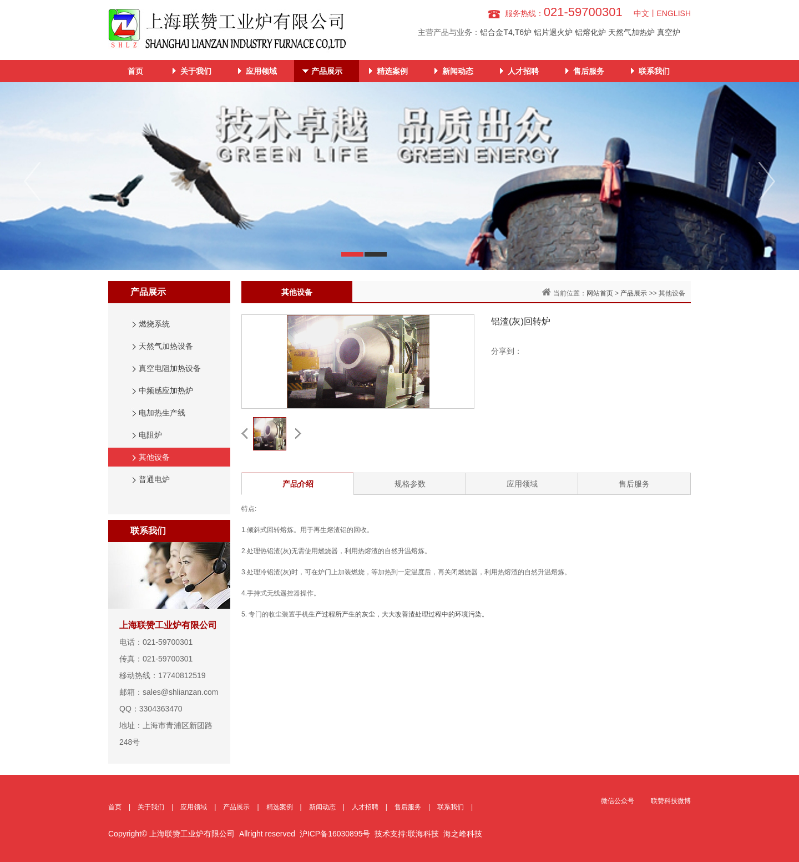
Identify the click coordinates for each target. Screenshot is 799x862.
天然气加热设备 (166, 346)
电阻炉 (150, 434)
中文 (641, 13)
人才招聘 (523, 71)
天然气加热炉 (631, 32)
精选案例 (392, 71)
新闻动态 (457, 71)
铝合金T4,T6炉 (506, 32)
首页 (135, 71)
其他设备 (154, 457)
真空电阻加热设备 (170, 368)
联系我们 (654, 71)
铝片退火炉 (553, 32)
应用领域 (261, 71)
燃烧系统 (154, 323)
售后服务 (588, 71)
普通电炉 (154, 479)
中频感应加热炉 (166, 390)
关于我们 (195, 71)
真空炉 (668, 32)
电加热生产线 (162, 412)
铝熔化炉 (590, 32)
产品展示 (326, 71)
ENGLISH (674, 13)
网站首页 (599, 293)
